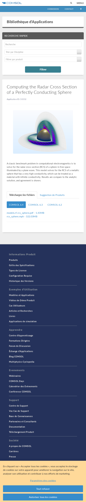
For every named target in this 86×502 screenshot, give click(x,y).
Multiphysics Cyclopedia (21, 361)
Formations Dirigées (19, 340)
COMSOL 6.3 (35, 204)
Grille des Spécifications (21, 265)
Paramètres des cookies (43, 480)
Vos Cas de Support (19, 410)
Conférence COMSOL (20, 391)
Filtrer (43, 69)
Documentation (17, 426)
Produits (13, 259)
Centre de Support (18, 405)
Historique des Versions (21, 280)
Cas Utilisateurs (17, 305)
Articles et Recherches (21, 310)
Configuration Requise (20, 275)
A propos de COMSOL (20, 446)
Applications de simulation (23, 321)
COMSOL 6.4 (16, 204)
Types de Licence (18, 270)
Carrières (13, 451)
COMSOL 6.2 (54, 204)
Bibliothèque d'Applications (30, 22)
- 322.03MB (22, 216)
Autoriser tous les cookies (43, 497)
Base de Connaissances (21, 416)
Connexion (53, 9)
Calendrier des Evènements (23, 386)
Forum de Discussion (19, 345)
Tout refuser (43, 488)
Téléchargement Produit (21, 431)
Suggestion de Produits (52, 195)
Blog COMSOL (16, 356)
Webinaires (15, 375)
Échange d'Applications (21, 351)
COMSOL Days (16, 381)
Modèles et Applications (21, 295)
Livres (12, 316)
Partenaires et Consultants (22, 421)
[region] (43, 481)
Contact (69, 9)
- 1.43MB (25, 212)
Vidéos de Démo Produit (21, 300)
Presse (12, 456)
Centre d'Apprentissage (21, 335)
